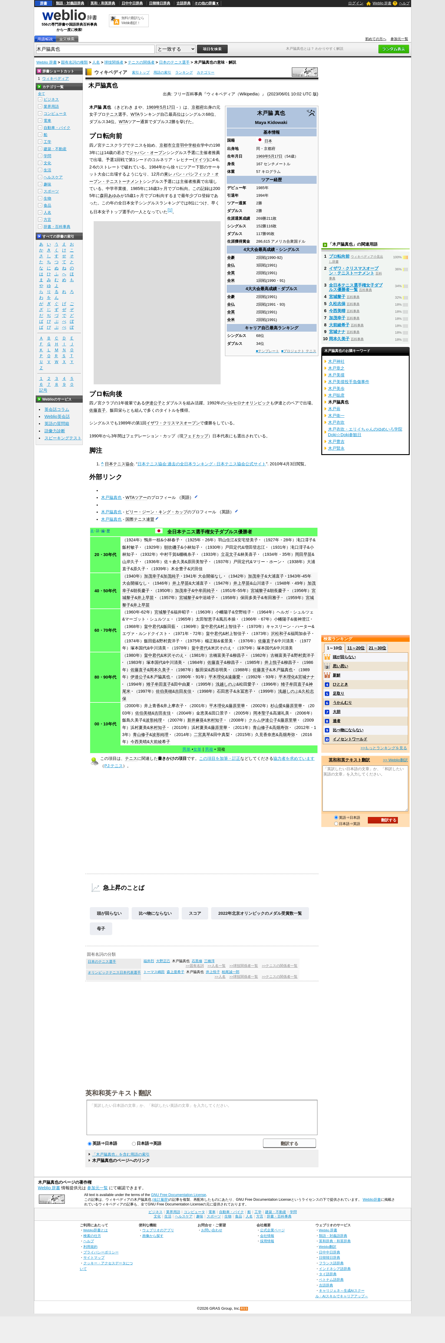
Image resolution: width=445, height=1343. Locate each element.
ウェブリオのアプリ (158, 1230)
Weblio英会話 (57, 416)
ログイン (355, 3)
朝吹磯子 (172, 547)
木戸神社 (336, 361)
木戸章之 (336, 368)
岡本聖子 (261, 713)
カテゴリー (205, 72)
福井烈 (148, 961)
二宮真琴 (202, 734)
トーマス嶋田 (154, 972)
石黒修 (197, 961)
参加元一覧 (399, 39)
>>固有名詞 (195, 965)
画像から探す (152, 1236)
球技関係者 (113, 62)
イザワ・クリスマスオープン (173, 423)
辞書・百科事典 (57, 226)
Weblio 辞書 (382, 3)
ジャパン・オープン (147, 152)
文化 (47, 163)
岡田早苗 (303, 554)
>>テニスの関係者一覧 (279, 965)
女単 (197, 749)
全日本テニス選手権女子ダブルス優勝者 (209, 531)
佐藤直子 (97, 410)
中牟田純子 (204, 590)
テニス (112, 114)
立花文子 (229, 554)
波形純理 (153, 720)
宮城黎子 (259, 590)
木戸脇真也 (111, 497)
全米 (231, 280)
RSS (244, 1308)
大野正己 (163, 961)
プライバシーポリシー (101, 1252)
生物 (47, 198)
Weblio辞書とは (95, 1230)
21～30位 (377, 648)
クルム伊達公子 (263, 720)
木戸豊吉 (336, 441)
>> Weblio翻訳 (395, 760)
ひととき (340, 684)
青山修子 (261, 727)
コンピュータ (55, 113)
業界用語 (51, 106)
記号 (43, 390)
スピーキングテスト (63, 438)
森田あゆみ (110, 195)
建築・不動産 (55, 149)
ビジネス (51, 99)
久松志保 (337, 303)
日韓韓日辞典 (159, 3)
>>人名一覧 (216, 965)
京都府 (197, 107)
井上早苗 (180, 583)
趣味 (47, 184)
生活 (47, 170)
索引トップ (141, 72)
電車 (47, 120)
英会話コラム (56, 409)
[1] (170, 210)
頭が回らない (109, 913)
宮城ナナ (306, 676)
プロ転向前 (339, 256)
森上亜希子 (175, 972)
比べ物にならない (155, 913)
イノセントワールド (350, 739)
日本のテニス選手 (174, 62)
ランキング (184, 72)
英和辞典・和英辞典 (335, 1241)
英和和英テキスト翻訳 (118, 1092)
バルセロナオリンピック (247, 403)
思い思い (340, 666)
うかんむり (342, 702)
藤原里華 (237, 705)
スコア (195, 913)
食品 (47, 205)
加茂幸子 (152, 576)
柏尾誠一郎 (230, 972)
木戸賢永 (336, 448)
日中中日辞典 (132, 3)
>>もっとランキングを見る (383, 748)
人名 (96, 62)
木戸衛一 (336, 415)
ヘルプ (404, 3)
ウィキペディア (110, 72)
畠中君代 (152, 626)
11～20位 (356, 648)
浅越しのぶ (226, 684)
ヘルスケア (53, 177)
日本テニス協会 (119, 464)
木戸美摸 (336, 375)
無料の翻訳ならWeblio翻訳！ (132, 20)
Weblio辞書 (372, 1200)
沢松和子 (279, 633)
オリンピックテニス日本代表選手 (114, 972)
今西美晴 (138, 741)
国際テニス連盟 (139, 519)
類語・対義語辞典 (70, 3)
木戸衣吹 (336, 422)
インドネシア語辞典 (335, 1269)
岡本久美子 (160, 669)
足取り (338, 693)
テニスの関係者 (141, 62)
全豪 (231, 257)
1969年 (262, 156)
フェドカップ (195, 436)
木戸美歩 (336, 388)
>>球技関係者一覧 (243, 965)
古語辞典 (183, 3)
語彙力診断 (54, 431)
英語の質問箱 (56, 423)
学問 (47, 156)
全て (41, 93)
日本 (268, 141)
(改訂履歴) (160, 1200)
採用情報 (267, 1241)
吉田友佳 (183, 691)
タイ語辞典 (328, 1274)
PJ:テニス (113, 765)
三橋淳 (209, 961)
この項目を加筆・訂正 (219, 758)
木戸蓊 (334, 408)
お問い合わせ (211, 1230)
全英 (231, 273)
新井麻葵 (195, 720)
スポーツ (51, 191)
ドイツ (200, 159)
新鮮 (336, 675)
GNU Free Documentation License (178, 1195)
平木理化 (217, 676)
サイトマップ (94, 1257)
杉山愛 (276, 705)
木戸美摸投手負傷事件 (348, 381)
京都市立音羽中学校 (177, 145)
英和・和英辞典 (102, 3)
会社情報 (267, 1236)
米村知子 (215, 720)
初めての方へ (375, 39)
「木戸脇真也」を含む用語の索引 (121, 1154)
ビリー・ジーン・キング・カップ (156, 512)
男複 (209, 749)
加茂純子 (171, 576)
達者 (336, 721)
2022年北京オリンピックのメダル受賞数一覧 (260, 913)
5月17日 (276, 156)
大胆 (336, 711)
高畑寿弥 (280, 727)
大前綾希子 (160, 741)
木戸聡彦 (336, 395)
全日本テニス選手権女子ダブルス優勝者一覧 (356, 287)
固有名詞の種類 (74, 62)
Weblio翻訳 (327, 1246)
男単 (186, 749)
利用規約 (90, 1246)
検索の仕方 (92, 1236)
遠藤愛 (234, 676)
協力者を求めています (294, 758)
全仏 (231, 265)
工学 (47, 142)
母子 (101, 928)
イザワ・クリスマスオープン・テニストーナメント (353, 270)
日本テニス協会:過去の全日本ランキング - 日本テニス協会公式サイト (202, 464)
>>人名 (219, 976)
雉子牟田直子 (158, 684)
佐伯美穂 (164, 691)
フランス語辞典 (331, 1263)
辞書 (43, 3)
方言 (47, 219)
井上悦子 (272, 662)
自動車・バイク (57, 127)
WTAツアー (136, 497)
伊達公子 (153, 403)
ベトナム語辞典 (331, 1279)
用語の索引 (162, 72)
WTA (135, 114)
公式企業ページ (272, 1230)
